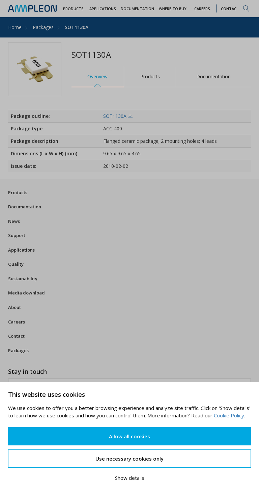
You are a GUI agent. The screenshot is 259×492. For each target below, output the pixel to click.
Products (17, 192)
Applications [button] (102, 8)
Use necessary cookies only (129, 458)
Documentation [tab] (213, 76)
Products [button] (73, 8)
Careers (16, 322)
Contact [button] (230, 8)
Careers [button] (202, 8)
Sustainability (22, 279)
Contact (16, 336)
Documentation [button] (137, 8)
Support (16, 235)
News (14, 221)
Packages (43, 27)
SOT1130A (76, 27)
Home (15, 27)
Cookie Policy (229, 415)
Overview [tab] (97, 76)
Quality (16, 264)
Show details (129, 477)
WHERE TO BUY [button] (172, 8)
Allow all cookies (129, 436)
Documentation (24, 207)
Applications (21, 250)
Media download (26, 293)
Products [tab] (150, 76)
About (14, 307)
